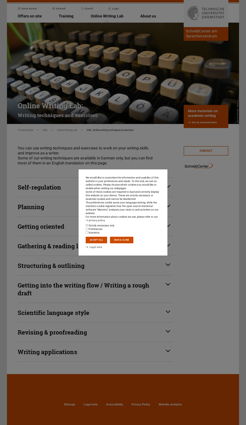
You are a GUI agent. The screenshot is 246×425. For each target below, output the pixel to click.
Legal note (94, 247)
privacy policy (95, 220)
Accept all (96, 240)
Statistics (92, 232)
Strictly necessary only (100, 225)
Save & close (121, 240)
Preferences (94, 229)
